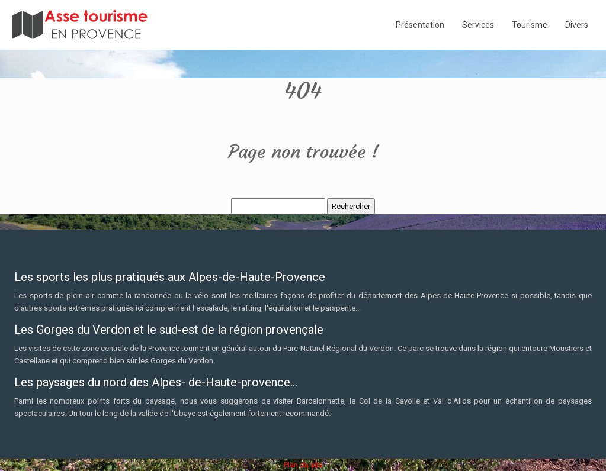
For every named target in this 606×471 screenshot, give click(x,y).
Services (478, 25)
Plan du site (303, 464)
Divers (576, 25)
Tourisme (529, 25)
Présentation (420, 25)
